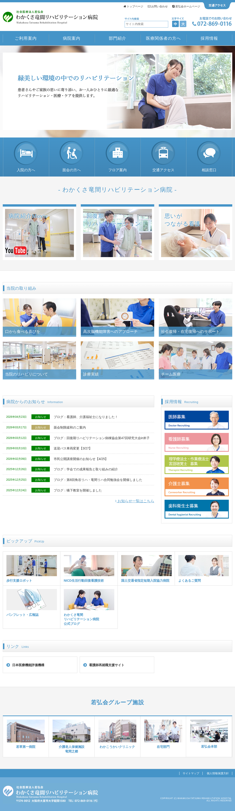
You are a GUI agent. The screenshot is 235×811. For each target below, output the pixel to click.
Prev (8, 91)
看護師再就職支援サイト (106, 665)
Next (226, 91)
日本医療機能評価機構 (28, 665)
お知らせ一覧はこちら (134, 501)
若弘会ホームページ (186, 6)
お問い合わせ (158, 6)
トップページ (133, 6)
